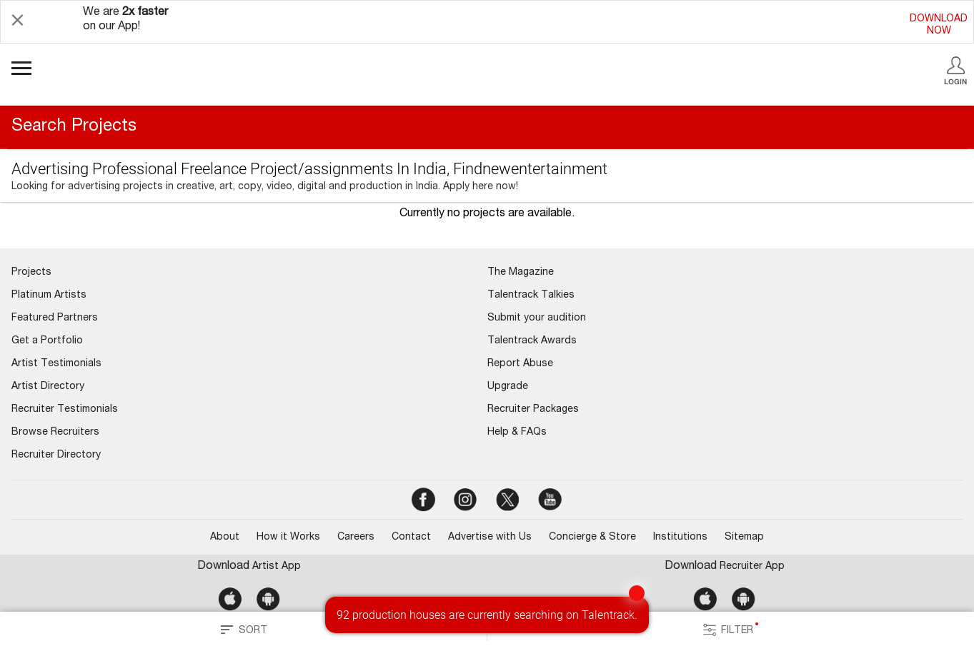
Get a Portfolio (47, 341)
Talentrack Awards (532, 341)
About (224, 537)
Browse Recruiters (55, 433)
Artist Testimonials (56, 364)
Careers (355, 537)
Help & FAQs (517, 433)
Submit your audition (536, 318)
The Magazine (520, 273)
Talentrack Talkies (531, 296)
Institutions (680, 537)
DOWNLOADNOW (939, 25)
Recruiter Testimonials (64, 410)
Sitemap (744, 537)
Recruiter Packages (533, 410)
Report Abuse (520, 364)
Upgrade (507, 387)
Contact (411, 537)
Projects (31, 273)
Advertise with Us (490, 537)
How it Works (288, 537)
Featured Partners (54, 318)
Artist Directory (47, 387)
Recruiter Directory (56, 455)
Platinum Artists (48, 296)
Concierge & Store (592, 537)
